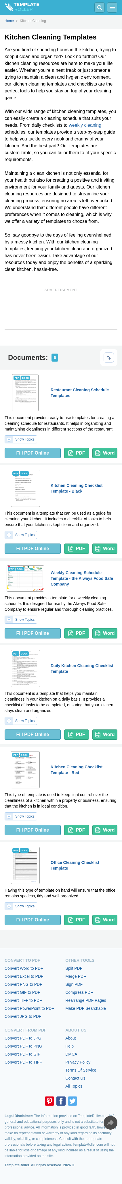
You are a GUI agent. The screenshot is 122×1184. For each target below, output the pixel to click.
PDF (76, 453)
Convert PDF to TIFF (23, 1062)
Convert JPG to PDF (23, 1016)
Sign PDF (74, 984)
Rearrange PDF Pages (85, 1000)
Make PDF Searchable (85, 1008)
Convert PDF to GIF (22, 1054)
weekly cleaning (85, 125)
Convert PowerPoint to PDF (29, 1008)
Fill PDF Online (32, 453)
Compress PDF (79, 992)
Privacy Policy (77, 1062)
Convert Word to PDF (24, 968)
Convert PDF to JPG (23, 1038)
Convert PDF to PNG (23, 1046)
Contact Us (75, 1078)
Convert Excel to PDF (24, 976)
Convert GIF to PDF (22, 992)
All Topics (73, 1086)
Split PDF (73, 968)
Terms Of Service (80, 1070)
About (70, 1038)
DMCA (71, 1054)
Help (69, 1046)
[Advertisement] (61, 312)
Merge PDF (75, 976)
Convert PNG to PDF (23, 984)
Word (105, 453)
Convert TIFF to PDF (23, 1000)
